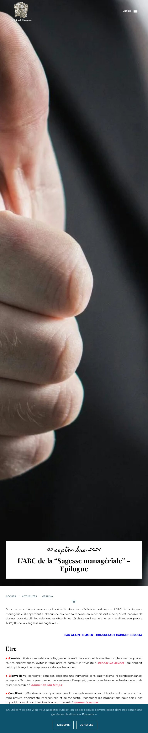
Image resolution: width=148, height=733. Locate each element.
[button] (130, 11)
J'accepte (63, 724)
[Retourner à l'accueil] (21, 11)
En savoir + (89, 714)
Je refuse (86, 724)
